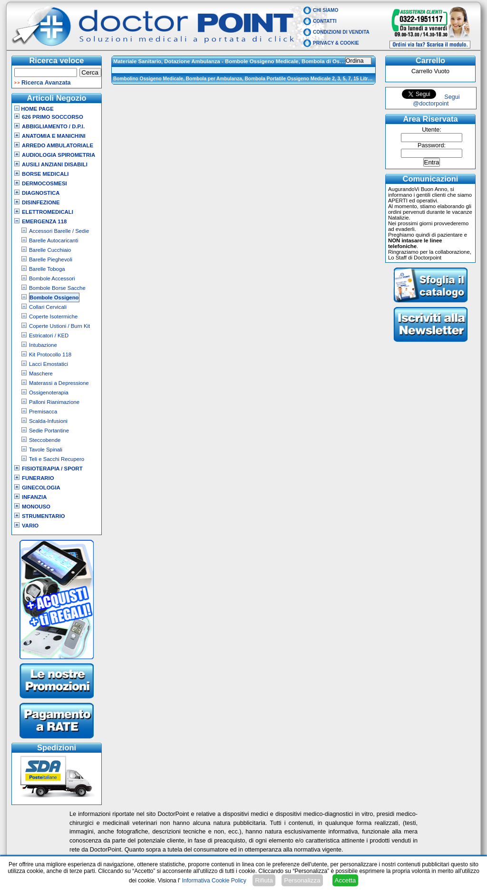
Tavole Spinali (45, 449)
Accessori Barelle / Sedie (59, 231)
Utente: (431, 129)
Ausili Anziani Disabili (55, 164)
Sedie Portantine (49, 430)
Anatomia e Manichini (54, 136)
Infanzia (34, 497)
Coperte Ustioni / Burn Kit (59, 326)
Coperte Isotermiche (53, 316)
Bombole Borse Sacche (57, 288)
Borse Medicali (45, 174)
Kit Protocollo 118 (50, 354)
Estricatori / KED (48, 335)
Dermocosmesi (44, 183)
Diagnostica (41, 193)
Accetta (345, 880)
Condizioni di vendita (341, 32)
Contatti (325, 21)
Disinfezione (41, 202)
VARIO (30, 525)
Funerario (38, 478)
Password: (432, 145)
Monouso (36, 506)
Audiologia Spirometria (58, 155)
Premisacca (43, 411)
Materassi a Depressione (59, 383)
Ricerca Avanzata (46, 82)
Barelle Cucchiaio (50, 250)
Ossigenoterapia (48, 392)
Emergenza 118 (44, 221)
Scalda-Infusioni (48, 421)
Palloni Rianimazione (54, 402)
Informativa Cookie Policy (214, 880)
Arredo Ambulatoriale (57, 145)
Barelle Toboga (47, 269)
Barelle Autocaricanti (53, 240)
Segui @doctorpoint (436, 100)
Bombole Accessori (52, 278)
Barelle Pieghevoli (50, 259)
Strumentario (43, 516)
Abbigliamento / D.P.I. (53, 126)
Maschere (41, 373)
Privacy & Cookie (336, 43)
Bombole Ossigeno (54, 297)
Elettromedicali (47, 212)
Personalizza (302, 880)
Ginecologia (41, 487)
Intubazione (43, 345)
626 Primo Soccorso (52, 117)
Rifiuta (264, 880)
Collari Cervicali (48, 307)
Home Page (34, 109)
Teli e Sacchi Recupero (56, 459)
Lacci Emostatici (48, 364)
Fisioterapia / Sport (52, 468)
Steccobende (44, 440)
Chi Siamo (325, 10)
